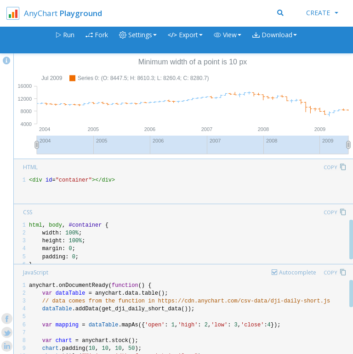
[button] (227, 40)
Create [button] (322, 12)
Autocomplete (297, 272)
